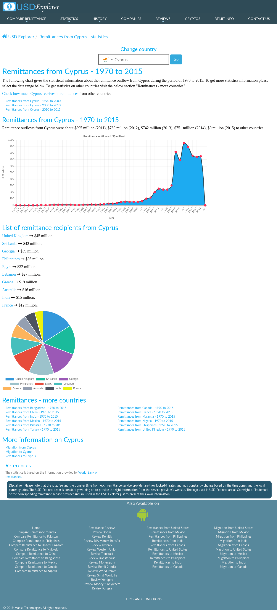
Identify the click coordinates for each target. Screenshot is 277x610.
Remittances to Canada (167, 566)
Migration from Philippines (233, 536)
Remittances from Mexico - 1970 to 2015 (33, 421)
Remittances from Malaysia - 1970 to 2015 (146, 416)
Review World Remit (102, 571)
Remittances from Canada (167, 545)
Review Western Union (102, 549)
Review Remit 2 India (102, 566)
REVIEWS (163, 19)
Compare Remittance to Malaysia (36, 549)
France (7, 305)
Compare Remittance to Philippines (36, 541)
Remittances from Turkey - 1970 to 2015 (32, 429)
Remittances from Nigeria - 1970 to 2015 (145, 421)
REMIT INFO (224, 18)
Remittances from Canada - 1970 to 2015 (146, 408)
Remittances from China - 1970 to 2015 (32, 412)
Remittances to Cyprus (20, 456)
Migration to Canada (233, 566)
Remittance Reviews (102, 528)
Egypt (6, 267)
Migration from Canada (233, 545)
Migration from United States (233, 528)
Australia (9, 290)
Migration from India (233, 541)
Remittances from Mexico (168, 532)
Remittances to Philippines (167, 558)
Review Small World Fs (102, 575)
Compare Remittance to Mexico (36, 562)
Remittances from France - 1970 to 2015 (145, 412)
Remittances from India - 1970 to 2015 (31, 416)
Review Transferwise (102, 558)
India (6, 297)
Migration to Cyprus (18, 452)
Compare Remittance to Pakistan (36, 536)
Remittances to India (168, 562)
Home (36, 528)
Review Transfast (102, 554)
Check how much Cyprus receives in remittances (40, 93)
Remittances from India (167, 541)
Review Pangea (102, 588)
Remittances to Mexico (167, 554)
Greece (7, 282)
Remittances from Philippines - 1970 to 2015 (148, 425)
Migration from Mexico (233, 532)
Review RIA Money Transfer (102, 541)
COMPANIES (131, 18)
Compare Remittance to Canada (36, 566)
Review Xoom (102, 532)
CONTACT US (259, 18)
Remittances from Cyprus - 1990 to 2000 (33, 101)
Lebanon (9, 274)
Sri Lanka (9, 243)
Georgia (8, 251)
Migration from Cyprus (20, 447)
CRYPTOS (192, 18)
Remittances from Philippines (167, 536)
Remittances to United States (167, 549)
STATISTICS (69, 19)
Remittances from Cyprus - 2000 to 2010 (33, 105)
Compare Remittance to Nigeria (36, 571)
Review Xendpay (102, 579)
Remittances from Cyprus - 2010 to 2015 (33, 109)
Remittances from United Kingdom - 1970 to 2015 (151, 429)
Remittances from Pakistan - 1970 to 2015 (33, 425)
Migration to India (234, 562)
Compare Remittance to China (36, 554)
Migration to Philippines (233, 558)
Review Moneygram (102, 562)
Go (176, 59)
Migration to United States (233, 549)
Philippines (11, 259)
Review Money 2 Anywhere (102, 584)
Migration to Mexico (233, 554)
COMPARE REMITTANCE (26, 19)
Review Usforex (102, 545)
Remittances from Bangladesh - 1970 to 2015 (35, 408)
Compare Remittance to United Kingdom (36, 545)
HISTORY (99, 19)
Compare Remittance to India (36, 532)
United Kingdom (15, 236)
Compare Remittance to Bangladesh (36, 558)
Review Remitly (102, 536)
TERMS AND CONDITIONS (143, 599)
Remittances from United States (168, 528)
